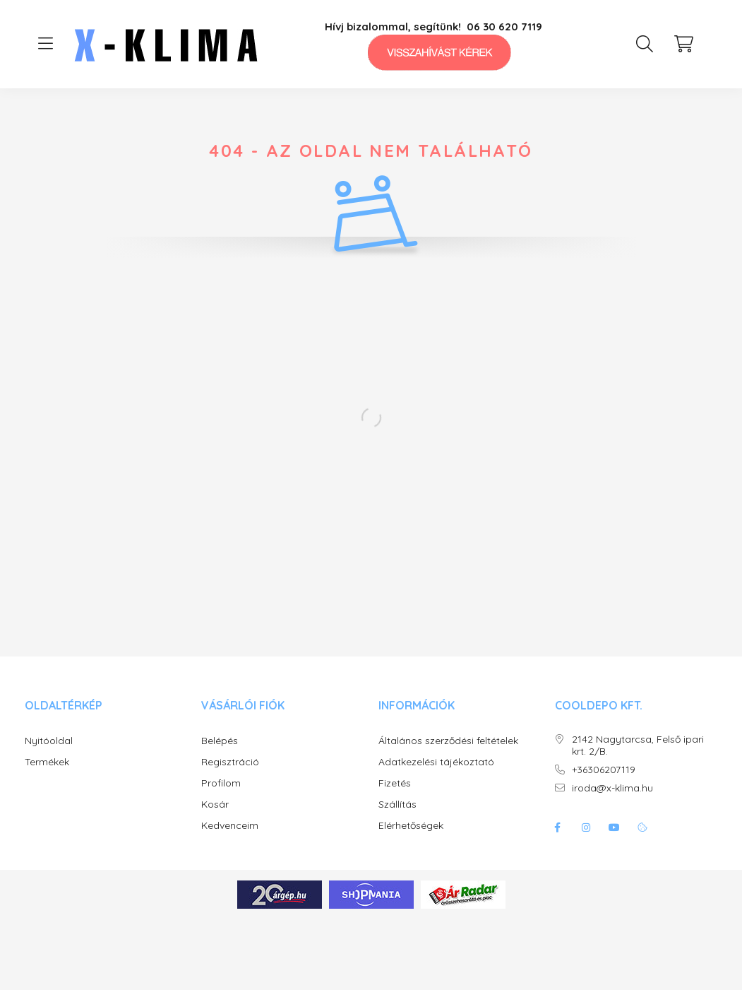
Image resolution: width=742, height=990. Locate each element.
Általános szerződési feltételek (448, 741)
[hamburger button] (46, 44)
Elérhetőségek (410, 826)
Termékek (47, 762)
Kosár (215, 805)
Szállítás (397, 805)
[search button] (644, 44)
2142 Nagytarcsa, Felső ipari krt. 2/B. (638, 745)
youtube (614, 827)
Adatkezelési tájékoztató (436, 762)
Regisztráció (230, 762)
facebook (558, 827)
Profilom (221, 783)
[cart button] (684, 44)
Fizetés (394, 783)
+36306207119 (603, 770)
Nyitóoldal (49, 741)
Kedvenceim (229, 826)
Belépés (219, 741)
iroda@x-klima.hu (612, 788)
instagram (586, 827)
